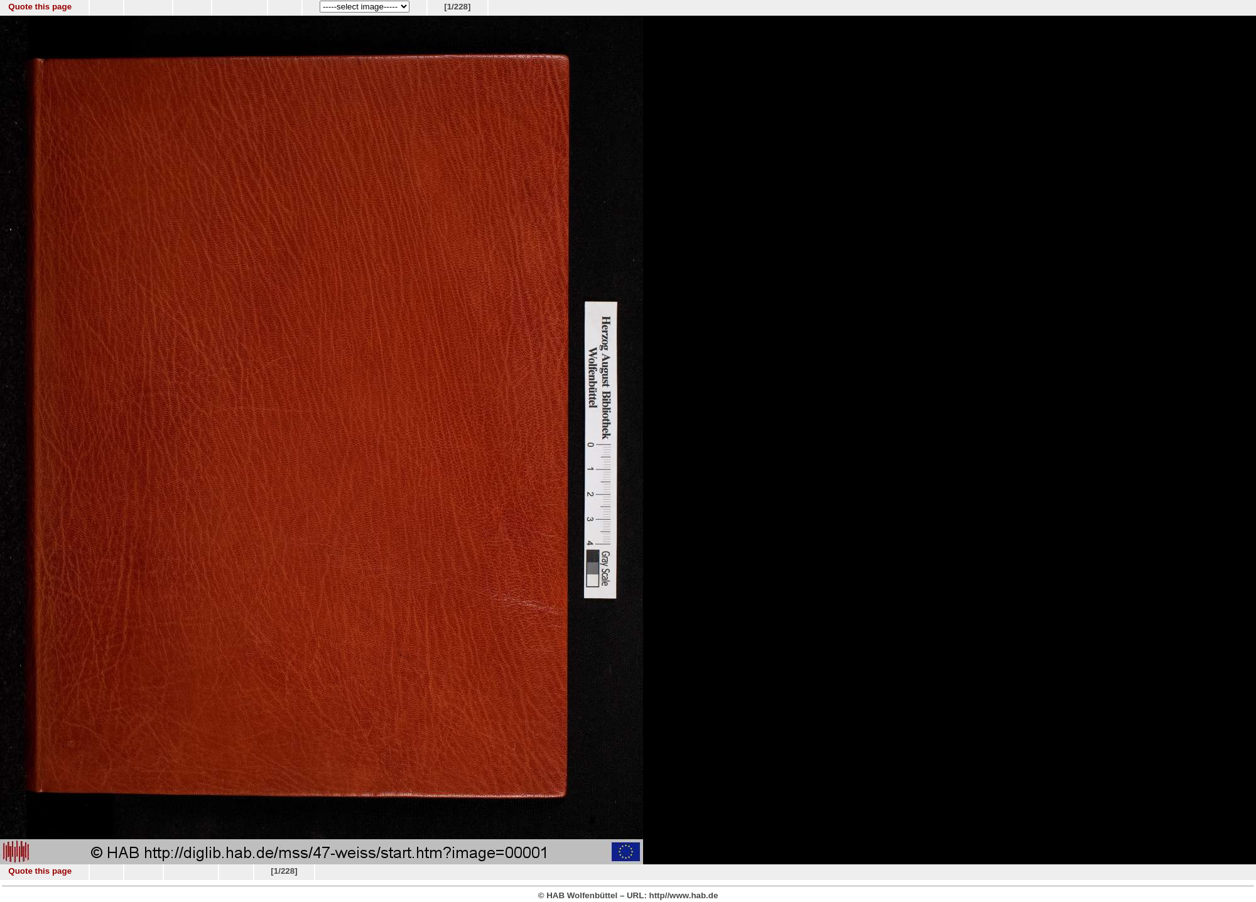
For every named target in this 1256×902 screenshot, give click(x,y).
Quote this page (40, 6)
